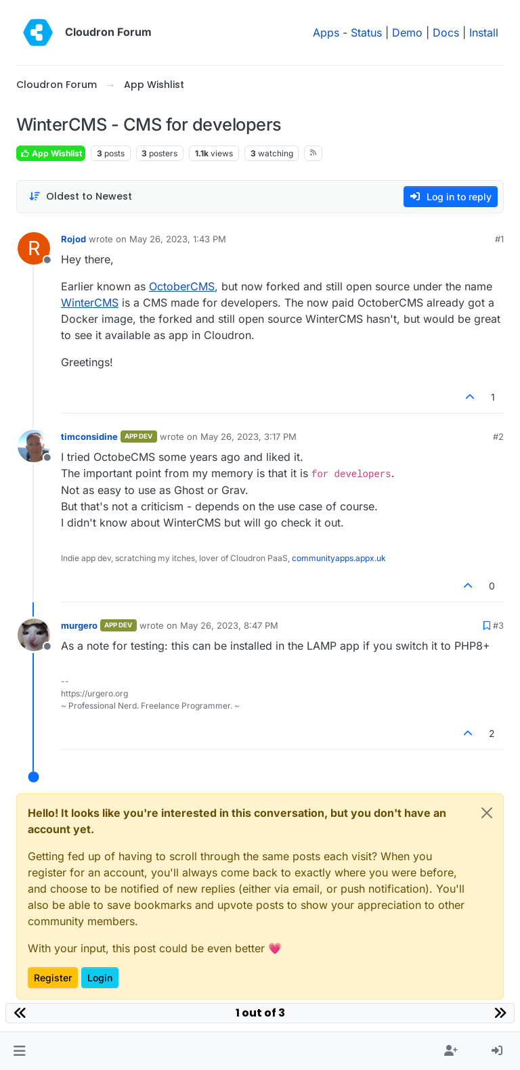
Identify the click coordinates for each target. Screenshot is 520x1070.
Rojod (73, 238)
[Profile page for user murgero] (34, 635)
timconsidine (89, 436)
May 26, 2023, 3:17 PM (248, 436)
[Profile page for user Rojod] (34, 248)
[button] (19, 1051)
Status (366, 32)
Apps (326, 32)
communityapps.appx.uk (339, 558)
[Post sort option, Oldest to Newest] (80, 196)
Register (53, 977)
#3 (498, 625)
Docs (446, 32)
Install (483, 32)
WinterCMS (89, 302)
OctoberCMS (182, 286)
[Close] (487, 813)
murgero (79, 625)
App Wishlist (51, 153)
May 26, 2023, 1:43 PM (177, 238)
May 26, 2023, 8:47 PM (229, 625)
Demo (407, 32)
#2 (498, 436)
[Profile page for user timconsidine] (34, 446)
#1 (499, 238)
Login (99, 977)
